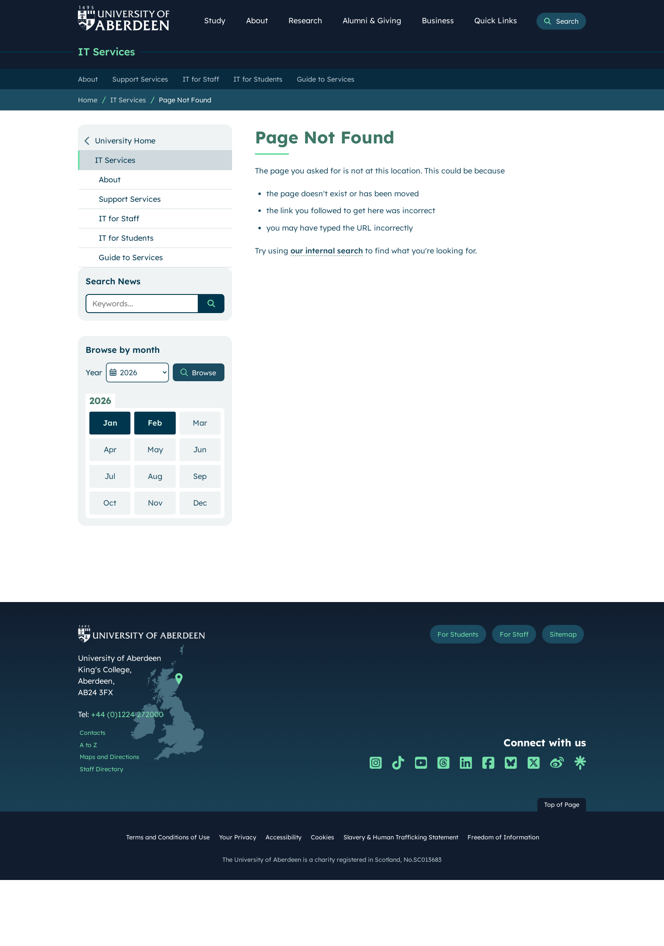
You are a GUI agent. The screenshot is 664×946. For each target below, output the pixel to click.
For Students (443, 636)
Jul (117, 476)
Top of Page (561, 805)
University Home (125, 141)
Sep (207, 476)
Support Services (130, 199)
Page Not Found (185, 100)
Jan (110, 423)
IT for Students (126, 238)
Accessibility (284, 838)
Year (94, 373)
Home (87, 100)
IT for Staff (119, 219)
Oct (116, 503)
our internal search (326, 251)
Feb (155, 423)
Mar (207, 423)
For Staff (506, 636)
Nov (162, 503)
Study (219, 20)
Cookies (322, 838)
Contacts (92, 733)
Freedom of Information (503, 838)
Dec (207, 503)
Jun (207, 449)
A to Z (88, 745)
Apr (117, 449)
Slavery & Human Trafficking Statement (400, 838)
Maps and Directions (109, 757)
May (161, 449)
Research (310, 20)
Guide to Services (131, 258)
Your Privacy (237, 838)
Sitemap (560, 636)
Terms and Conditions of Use (168, 838)
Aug (162, 476)
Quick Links (500, 20)
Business (442, 20)
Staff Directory (101, 769)
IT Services (108, 51)
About (261, 20)
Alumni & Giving (377, 20)
